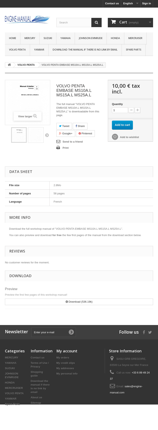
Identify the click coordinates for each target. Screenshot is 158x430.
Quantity (117, 104)
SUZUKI (48, 38)
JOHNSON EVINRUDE (90, 38)
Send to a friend (73, 141)
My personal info (67, 373)
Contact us (112, 3)
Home (12, 38)
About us (36, 397)
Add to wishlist (129, 137)
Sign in (146, 3)
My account (66, 350)
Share (80, 126)
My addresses (65, 368)
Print (66, 147)
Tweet (64, 126)
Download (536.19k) (79, 301)
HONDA (115, 38)
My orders (62, 357)
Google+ (65, 133)
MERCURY (29, 38)
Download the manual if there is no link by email (85, 49)
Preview (11, 289)
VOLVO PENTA (17, 49)
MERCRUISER (135, 38)
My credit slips (65, 362)
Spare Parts (133, 49)
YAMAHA (65, 38)
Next (47, 135)
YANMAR (39, 49)
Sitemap (36, 402)
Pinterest (85, 133)
